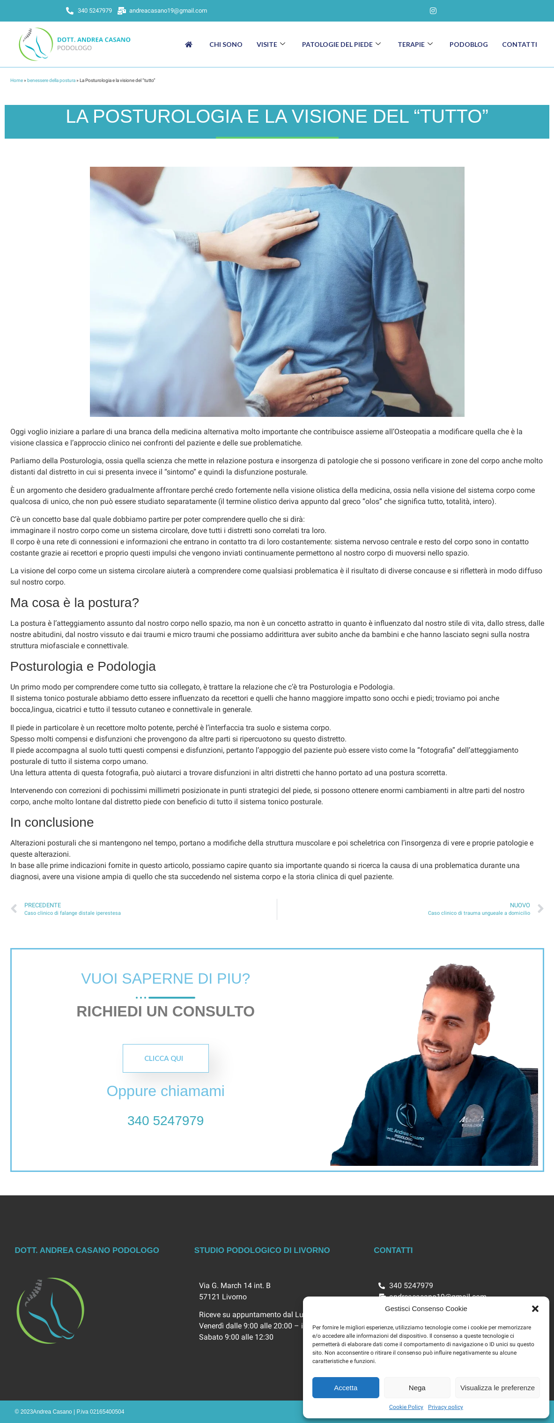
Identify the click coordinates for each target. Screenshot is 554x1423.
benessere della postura (51, 80)
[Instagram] (433, 11)
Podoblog (469, 44)
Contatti (519, 44)
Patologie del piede (341, 44)
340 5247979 (165, 1120)
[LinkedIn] (414, 11)
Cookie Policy (406, 1407)
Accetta (345, 1388)
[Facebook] (396, 11)
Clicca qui (163, 1058)
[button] (535, 1308)
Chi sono (226, 44)
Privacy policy (445, 1407)
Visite (271, 44)
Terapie (415, 44)
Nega (417, 1388)
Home (16, 80)
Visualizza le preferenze (497, 1388)
